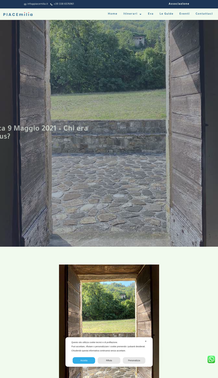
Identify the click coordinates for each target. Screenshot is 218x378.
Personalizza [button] (134, 360)
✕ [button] (146, 341)
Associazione (179, 4)
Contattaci (204, 14)
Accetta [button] (83, 360)
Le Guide (166, 14)
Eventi (184, 14)
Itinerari (132, 14)
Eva (151, 14)
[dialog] (109, 352)
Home (112, 14)
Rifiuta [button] (109, 360)
